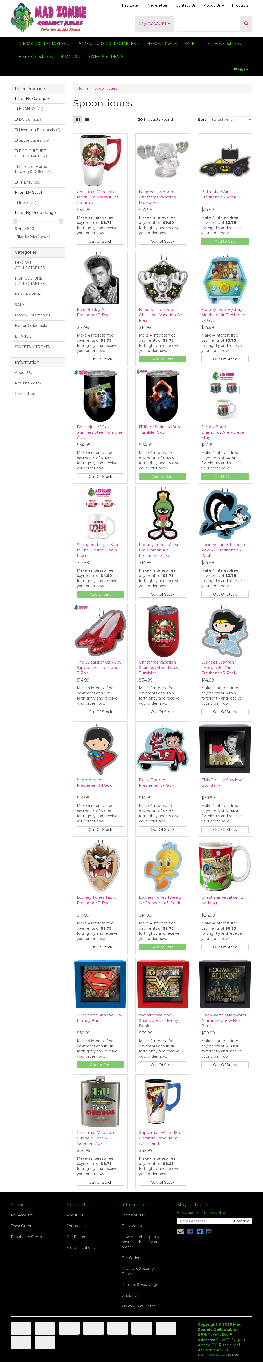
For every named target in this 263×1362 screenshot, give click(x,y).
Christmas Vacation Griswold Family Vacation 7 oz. (95, 1138)
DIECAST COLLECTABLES (44, 43)
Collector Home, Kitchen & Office (33, 169)
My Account (155, 23)
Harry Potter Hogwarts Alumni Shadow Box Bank (223, 1020)
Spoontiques (34, 140)
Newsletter (157, 5)
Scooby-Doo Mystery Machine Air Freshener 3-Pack (223, 315)
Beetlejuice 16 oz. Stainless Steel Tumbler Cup (100, 432)
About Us (214, 5)
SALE (191, 43)
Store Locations (80, 1247)
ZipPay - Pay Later (138, 1306)
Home (83, 88)
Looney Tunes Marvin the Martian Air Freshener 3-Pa (160, 550)
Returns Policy (28, 383)
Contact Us (186, 5)
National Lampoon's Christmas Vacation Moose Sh (158, 197)
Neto (235, 1354)
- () (240, 69)
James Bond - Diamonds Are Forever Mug (223, 432)
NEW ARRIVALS (162, 43)
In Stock (29, 202)
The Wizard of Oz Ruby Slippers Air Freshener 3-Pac (99, 667)
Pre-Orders (131, 1258)
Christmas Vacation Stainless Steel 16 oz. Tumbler (158, 667)
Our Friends (76, 1236)
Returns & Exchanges (140, 1284)
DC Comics (31, 119)
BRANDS (70, 56)
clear (44, 236)
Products (240, 5)
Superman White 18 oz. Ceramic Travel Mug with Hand (161, 1138)
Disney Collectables (223, 43)
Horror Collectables (35, 56)
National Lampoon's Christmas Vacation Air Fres (160, 315)
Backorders (131, 1226)
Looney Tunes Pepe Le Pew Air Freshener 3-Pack (224, 550)
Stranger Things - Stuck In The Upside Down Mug (99, 550)
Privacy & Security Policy (137, 1271)
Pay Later (130, 5)
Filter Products (30, 89)
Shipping (129, 1295)
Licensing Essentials (39, 130)
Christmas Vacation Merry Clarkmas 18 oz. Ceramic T (98, 197)
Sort (201, 119)
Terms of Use (133, 1215)
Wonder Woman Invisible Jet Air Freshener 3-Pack (218, 667)
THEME (29, 182)
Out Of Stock (100, 241)
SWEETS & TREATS (107, 56)
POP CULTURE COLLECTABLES (108, 43)
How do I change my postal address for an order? (140, 1241)
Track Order (21, 1226)
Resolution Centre (27, 1236)
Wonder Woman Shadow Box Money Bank (158, 1020)
